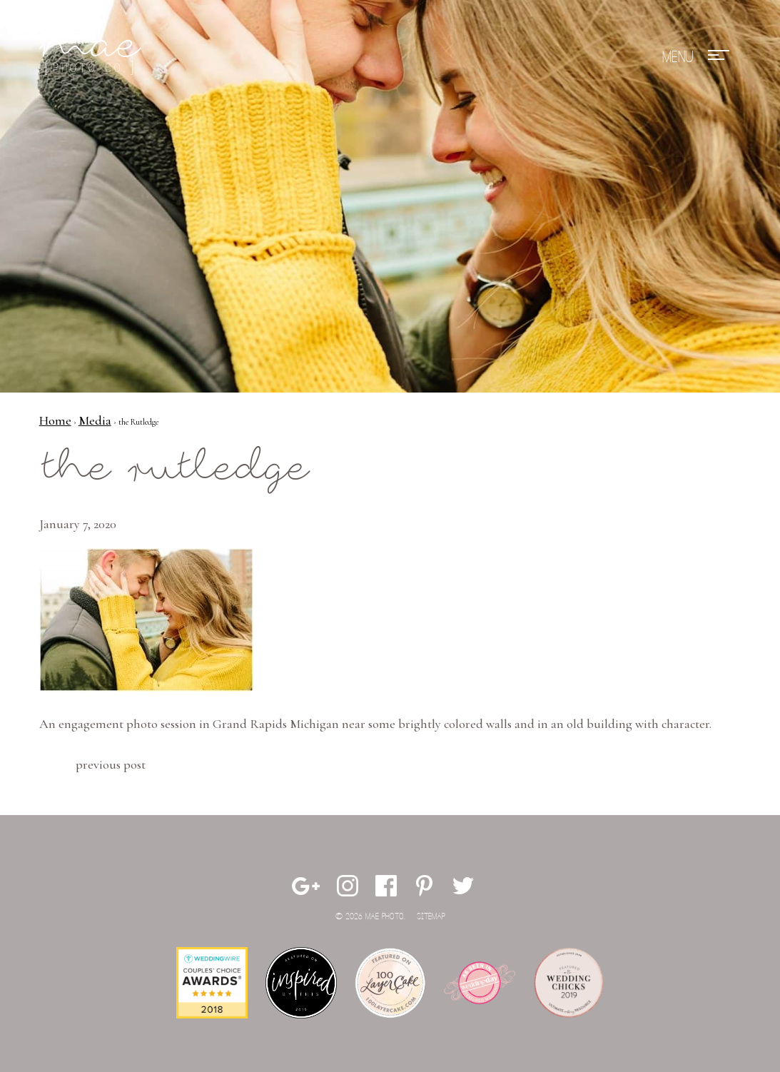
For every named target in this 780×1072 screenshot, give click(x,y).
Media (94, 420)
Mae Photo (92, 57)
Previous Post (111, 764)
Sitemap (431, 917)
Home (55, 420)
